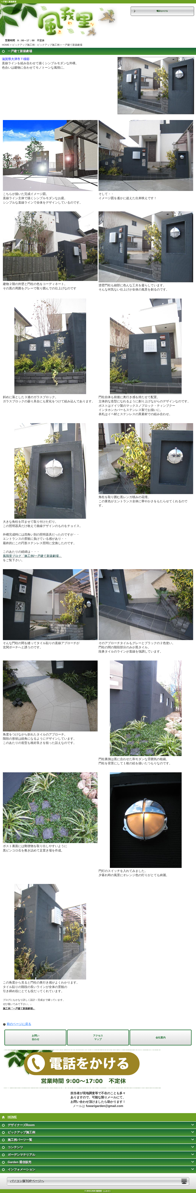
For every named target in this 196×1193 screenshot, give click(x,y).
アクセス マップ (98, 1037)
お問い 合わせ (35, 1037)
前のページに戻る (19, 1024)
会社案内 (161, 1037)
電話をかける (162, 11)
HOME (5, 44)
